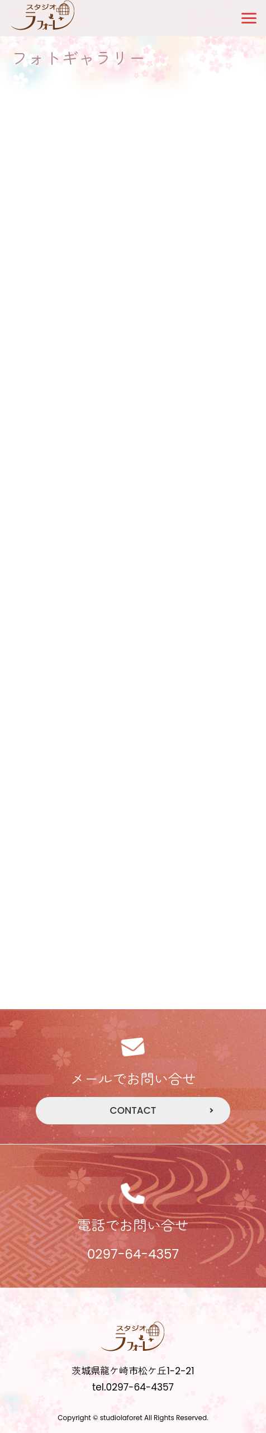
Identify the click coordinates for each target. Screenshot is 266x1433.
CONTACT (133, 1110)
